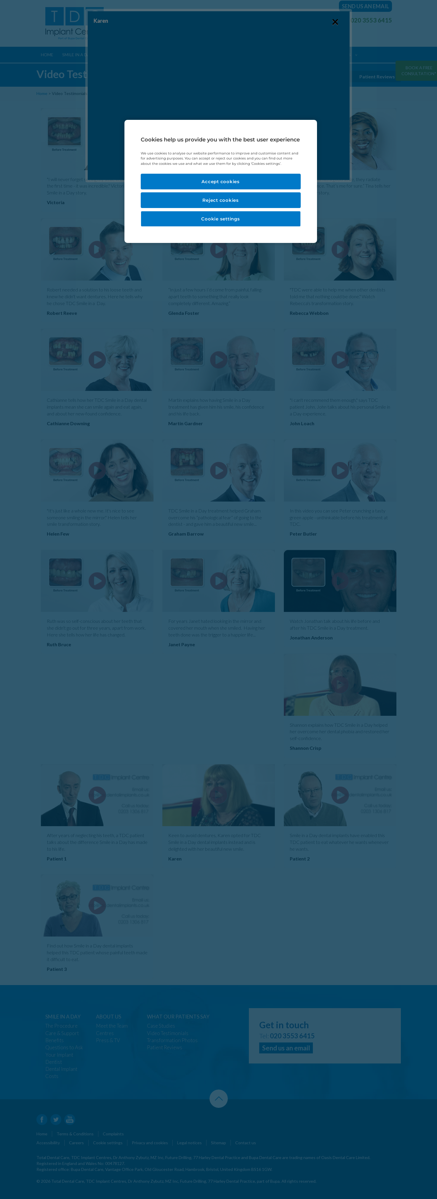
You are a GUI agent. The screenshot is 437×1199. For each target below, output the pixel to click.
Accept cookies (220, 181)
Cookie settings (220, 219)
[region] (220, 181)
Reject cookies (220, 200)
